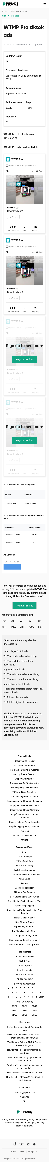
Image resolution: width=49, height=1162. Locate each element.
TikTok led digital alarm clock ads (21, 702)
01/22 (34, 1006)
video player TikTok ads (16, 651)
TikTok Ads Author (24, 974)
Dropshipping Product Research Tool (24, 901)
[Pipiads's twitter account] (21, 1144)
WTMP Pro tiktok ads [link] (10, 16)
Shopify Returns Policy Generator (24, 822)
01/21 (14, 1010)
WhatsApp (24, 1097)
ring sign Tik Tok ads (14, 669)
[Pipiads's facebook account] (15, 1144)
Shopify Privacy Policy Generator (24, 805)
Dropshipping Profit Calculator (24, 796)
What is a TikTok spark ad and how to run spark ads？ (24, 1066)
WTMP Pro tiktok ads (15, 621)
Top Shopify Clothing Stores (24, 935)
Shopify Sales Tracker (24, 761)
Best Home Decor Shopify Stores (24, 944)
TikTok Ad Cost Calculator (24, 792)
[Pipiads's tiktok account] (28, 1144)
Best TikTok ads (24, 970)
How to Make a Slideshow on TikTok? (24, 1072)
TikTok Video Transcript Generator (24, 874)
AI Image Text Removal (24, 892)
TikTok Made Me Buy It (24, 917)
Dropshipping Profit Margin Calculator (24, 801)
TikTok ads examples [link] (19, 11)
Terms (22, 1151)
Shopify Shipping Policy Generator (24, 826)
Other (40, 997)
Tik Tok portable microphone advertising (18, 663)
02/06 (24, 1006)
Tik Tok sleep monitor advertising (21, 679)
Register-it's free (24, 359)
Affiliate (24, 840)
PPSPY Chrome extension (24, 835)
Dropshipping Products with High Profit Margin (24, 912)
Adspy (24, 852)
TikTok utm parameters (24, 765)
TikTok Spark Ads (24, 861)
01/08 (24, 1015)
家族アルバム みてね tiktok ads (42, 621)
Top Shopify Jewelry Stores (24, 931)
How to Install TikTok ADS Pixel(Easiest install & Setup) (24, 1079)
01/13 (24, 1010)
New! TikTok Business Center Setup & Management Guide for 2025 (24, 1036)
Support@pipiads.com (24, 1092)
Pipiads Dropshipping (24, 905)
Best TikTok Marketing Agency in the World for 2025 (24, 1059)
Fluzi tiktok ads (42, 626)
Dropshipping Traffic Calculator (24, 783)
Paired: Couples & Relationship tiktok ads (6, 621)
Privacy (13, 1151)
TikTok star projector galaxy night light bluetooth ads (23, 691)
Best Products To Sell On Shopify (24, 940)
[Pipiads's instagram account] (34, 1144)
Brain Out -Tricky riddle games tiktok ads (24, 626)
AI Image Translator (24, 888)
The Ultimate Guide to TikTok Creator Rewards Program (24, 1044)
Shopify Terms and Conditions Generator (24, 816)
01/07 (34, 1015)
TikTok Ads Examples (24, 956)
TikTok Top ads (24, 965)
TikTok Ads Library (24, 865)
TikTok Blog (24, 961)
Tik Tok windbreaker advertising (20, 656)
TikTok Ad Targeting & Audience (24, 770)
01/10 (34, 1010)
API (24, 1101)
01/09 (14, 1015)
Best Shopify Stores (24, 922)
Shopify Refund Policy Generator (24, 810)
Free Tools (24, 831)
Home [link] (4, 11)
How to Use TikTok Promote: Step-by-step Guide (24, 1051)
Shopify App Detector (24, 779)
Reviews (24, 883)
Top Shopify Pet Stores (24, 926)
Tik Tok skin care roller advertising (21, 674)
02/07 (14, 1006)
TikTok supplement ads (16, 697)
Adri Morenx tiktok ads (33, 626)
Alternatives (24, 879)
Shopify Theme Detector (24, 774)
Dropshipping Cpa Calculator (24, 787)
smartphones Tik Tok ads (17, 684)
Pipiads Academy (24, 979)
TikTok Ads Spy (24, 856)
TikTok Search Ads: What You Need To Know (24, 1028)
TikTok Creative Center (24, 870)
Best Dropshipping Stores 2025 (24, 897)
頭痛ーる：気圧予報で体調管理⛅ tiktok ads (6, 626)
